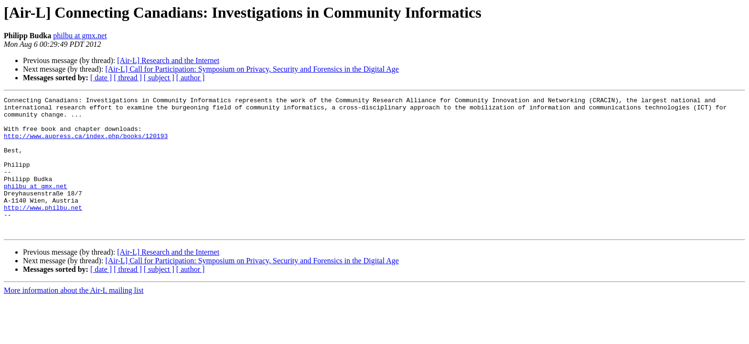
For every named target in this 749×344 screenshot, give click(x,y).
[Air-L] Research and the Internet (168, 60)
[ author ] (190, 78)
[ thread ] (128, 78)
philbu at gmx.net (80, 36)
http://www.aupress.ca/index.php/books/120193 (86, 144)
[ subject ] (159, 78)
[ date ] (101, 78)
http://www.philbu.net (43, 230)
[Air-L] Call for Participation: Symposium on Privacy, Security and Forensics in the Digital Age (252, 69)
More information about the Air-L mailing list (73, 317)
